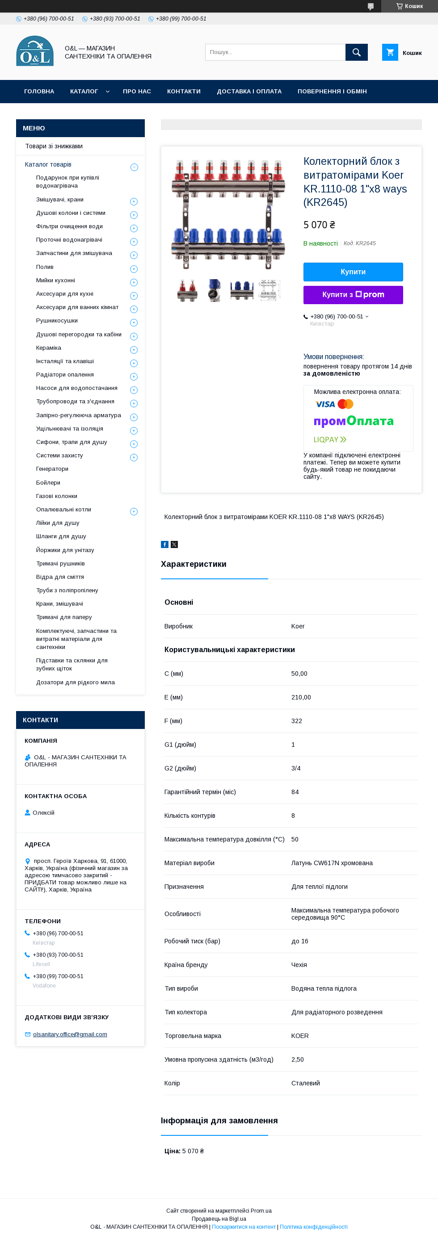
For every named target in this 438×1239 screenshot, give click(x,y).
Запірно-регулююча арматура (78, 415)
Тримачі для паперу (64, 617)
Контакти (184, 91)
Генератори (52, 468)
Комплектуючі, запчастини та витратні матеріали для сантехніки (76, 639)
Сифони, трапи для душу (71, 442)
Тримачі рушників (60, 563)
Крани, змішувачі (59, 603)
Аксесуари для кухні (64, 293)
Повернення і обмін (332, 91)
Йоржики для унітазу (65, 550)
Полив (45, 267)
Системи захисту (59, 455)
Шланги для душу (61, 536)
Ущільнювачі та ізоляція (69, 428)
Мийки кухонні (55, 280)
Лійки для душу (58, 522)
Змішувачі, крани (60, 199)
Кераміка (48, 347)
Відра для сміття (60, 576)
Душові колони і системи (70, 212)
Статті (121, 114)
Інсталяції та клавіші (65, 361)
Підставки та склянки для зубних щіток (72, 664)
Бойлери (48, 482)
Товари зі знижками (59, 114)
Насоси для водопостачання (77, 388)
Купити (353, 272)
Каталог (84, 91)
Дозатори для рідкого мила (75, 682)
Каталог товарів (48, 164)
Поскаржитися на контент (244, 1227)
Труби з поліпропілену (67, 590)
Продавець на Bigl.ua (219, 1219)
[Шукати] (356, 52)
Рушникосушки (57, 320)
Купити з (353, 295)
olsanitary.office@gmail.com (70, 1034)
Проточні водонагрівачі (69, 239)
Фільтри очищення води (69, 226)
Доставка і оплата (249, 91)
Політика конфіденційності (198, 114)
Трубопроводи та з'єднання (75, 401)
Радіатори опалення (65, 374)
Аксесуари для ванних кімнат (77, 307)
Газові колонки (56, 496)
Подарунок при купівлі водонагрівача (67, 181)
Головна (39, 91)
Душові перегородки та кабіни (79, 334)
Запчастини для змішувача (74, 253)
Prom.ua (261, 1211)
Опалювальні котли (63, 509)
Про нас (137, 91)
